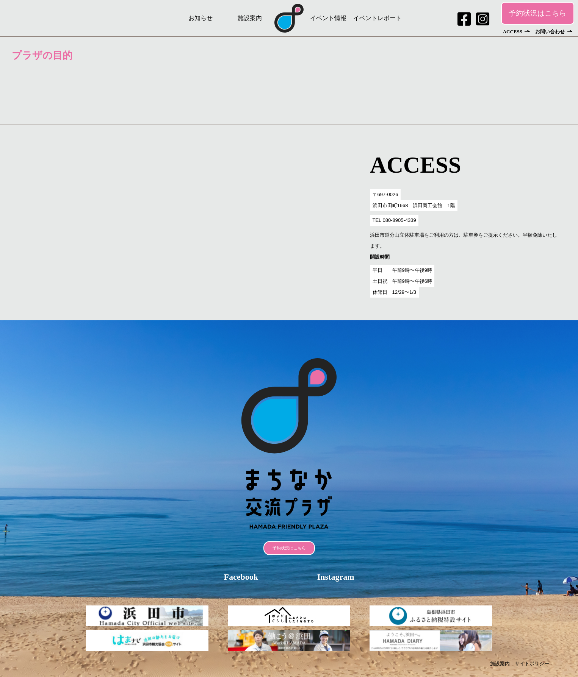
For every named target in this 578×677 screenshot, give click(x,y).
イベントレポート (377, 18)
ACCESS (512, 31)
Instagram (335, 577)
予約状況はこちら (537, 13)
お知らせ (200, 18)
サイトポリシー (532, 663)
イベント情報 (328, 18)
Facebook (241, 577)
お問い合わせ (550, 31)
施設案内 (250, 18)
